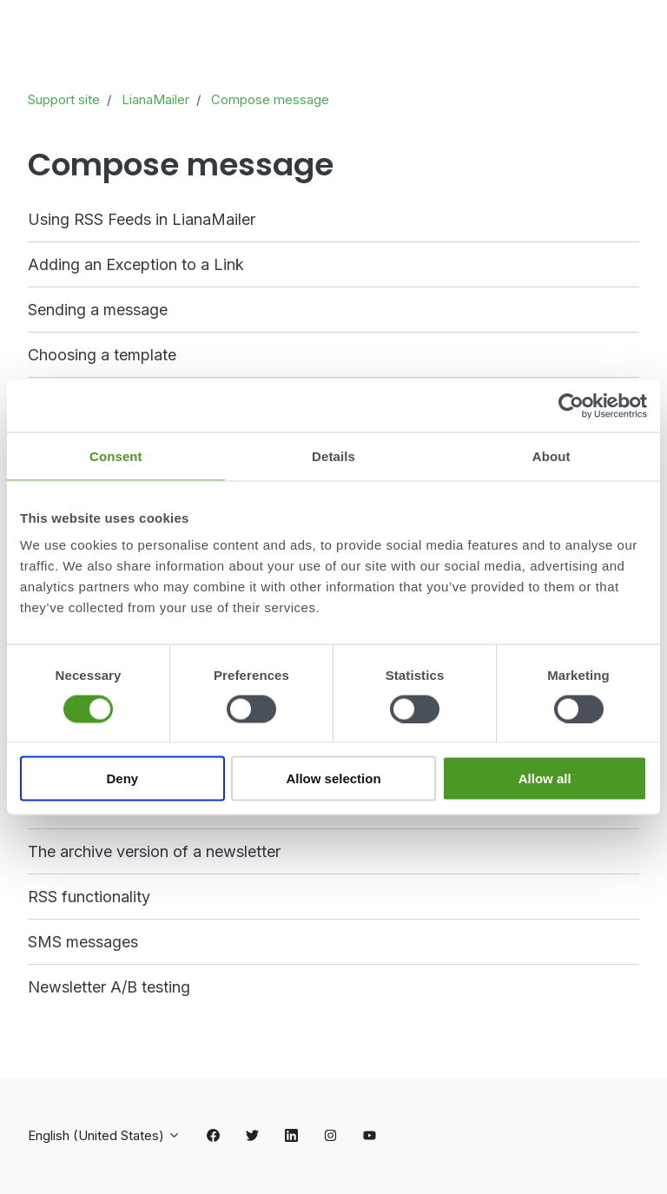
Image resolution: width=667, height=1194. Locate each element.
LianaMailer (155, 99)
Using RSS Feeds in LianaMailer (141, 219)
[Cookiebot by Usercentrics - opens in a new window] (571, 406)
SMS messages (83, 942)
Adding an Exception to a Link (136, 264)
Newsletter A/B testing (109, 987)
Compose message (270, 99)
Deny (122, 778)
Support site (64, 99)
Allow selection (333, 778)
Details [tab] (333, 455)
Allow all (544, 778)
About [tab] (551, 455)
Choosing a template (102, 355)
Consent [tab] (115, 455)
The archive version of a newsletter (154, 851)
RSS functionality (89, 896)
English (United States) (104, 1135)
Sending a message (98, 309)
